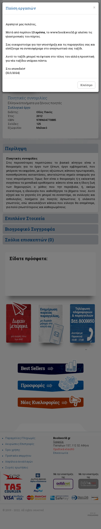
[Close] (94, 7)
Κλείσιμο (86, 85)
